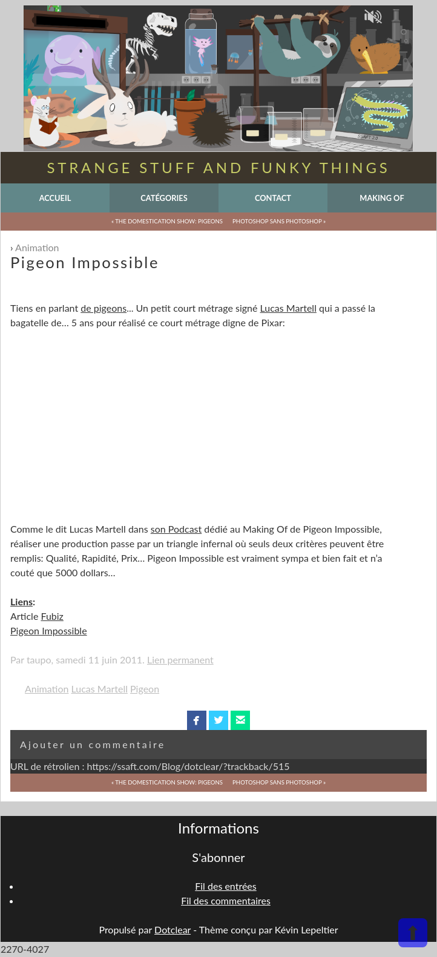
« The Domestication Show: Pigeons (167, 221)
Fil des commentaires (226, 900)
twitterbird (219, 720)
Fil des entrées (225, 886)
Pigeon (144, 688)
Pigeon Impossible (48, 630)
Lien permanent (180, 659)
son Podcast (176, 528)
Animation (37, 247)
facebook (196, 720)
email (240, 720)
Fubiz (52, 616)
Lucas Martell (288, 308)
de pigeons (103, 308)
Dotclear (172, 929)
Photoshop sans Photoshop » (279, 221)
